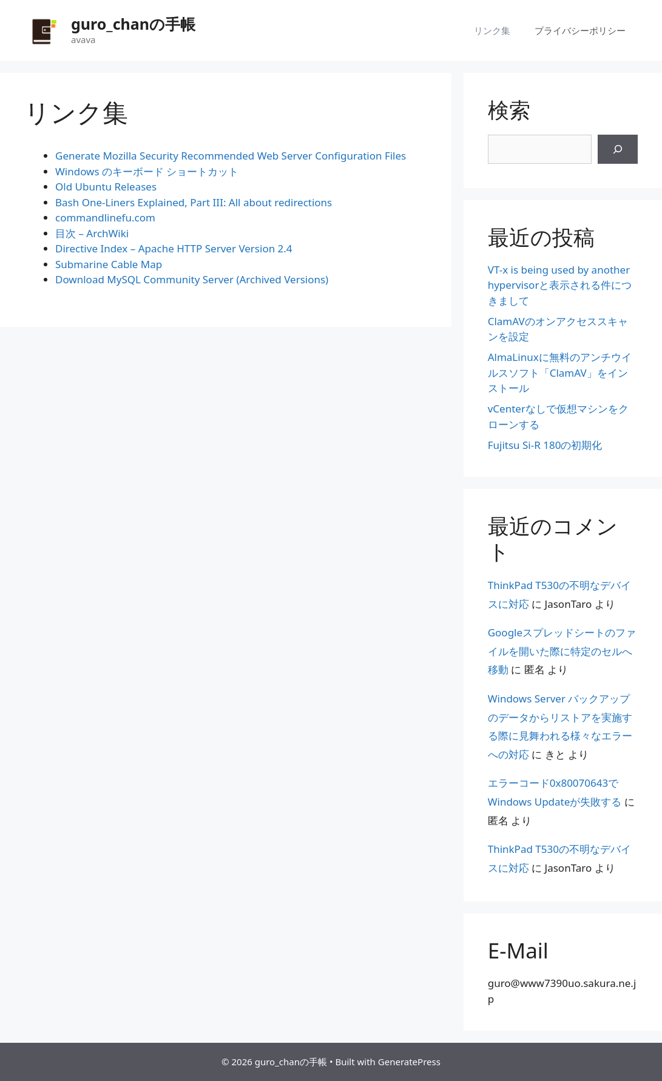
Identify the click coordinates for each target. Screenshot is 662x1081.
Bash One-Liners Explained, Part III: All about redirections (193, 202)
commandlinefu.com (105, 217)
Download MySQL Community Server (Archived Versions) (191, 279)
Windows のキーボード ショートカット (146, 171)
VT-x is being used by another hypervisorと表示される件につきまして (560, 285)
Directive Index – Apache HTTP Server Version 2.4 (173, 248)
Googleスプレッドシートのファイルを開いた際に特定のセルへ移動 (562, 650)
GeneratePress (409, 1062)
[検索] (618, 149)
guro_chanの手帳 (133, 23)
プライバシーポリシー (580, 30)
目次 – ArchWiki (92, 233)
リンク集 (492, 30)
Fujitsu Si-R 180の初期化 (545, 445)
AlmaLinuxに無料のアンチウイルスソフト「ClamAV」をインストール (560, 372)
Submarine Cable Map (108, 264)
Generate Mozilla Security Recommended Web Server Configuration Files (230, 156)
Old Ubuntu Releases (106, 187)
